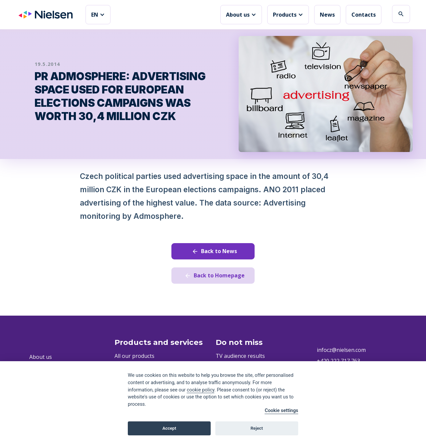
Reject (257, 428)
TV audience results (240, 356)
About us (40, 357)
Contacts (363, 14)
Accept (169, 428)
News (327, 14)
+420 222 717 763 (338, 361)
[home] (46, 15)
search (401, 14)
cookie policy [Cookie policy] (200, 390)
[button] (98, 14)
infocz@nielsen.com (341, 350)
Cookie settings (281, 410)
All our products (134, 356)
